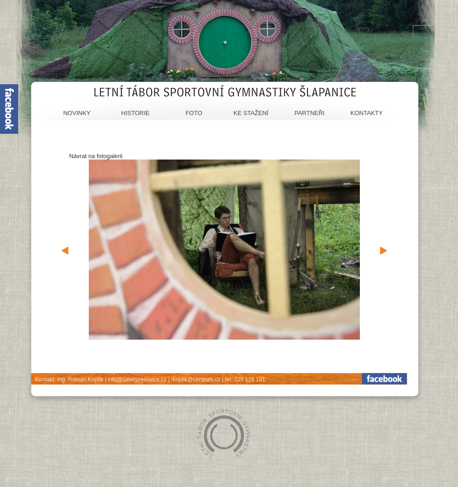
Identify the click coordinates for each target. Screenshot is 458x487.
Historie (135, 112)
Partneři (309, 112)
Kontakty (367, 112)
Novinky (77, 112)
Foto (194, 112)
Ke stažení (251, 112)
